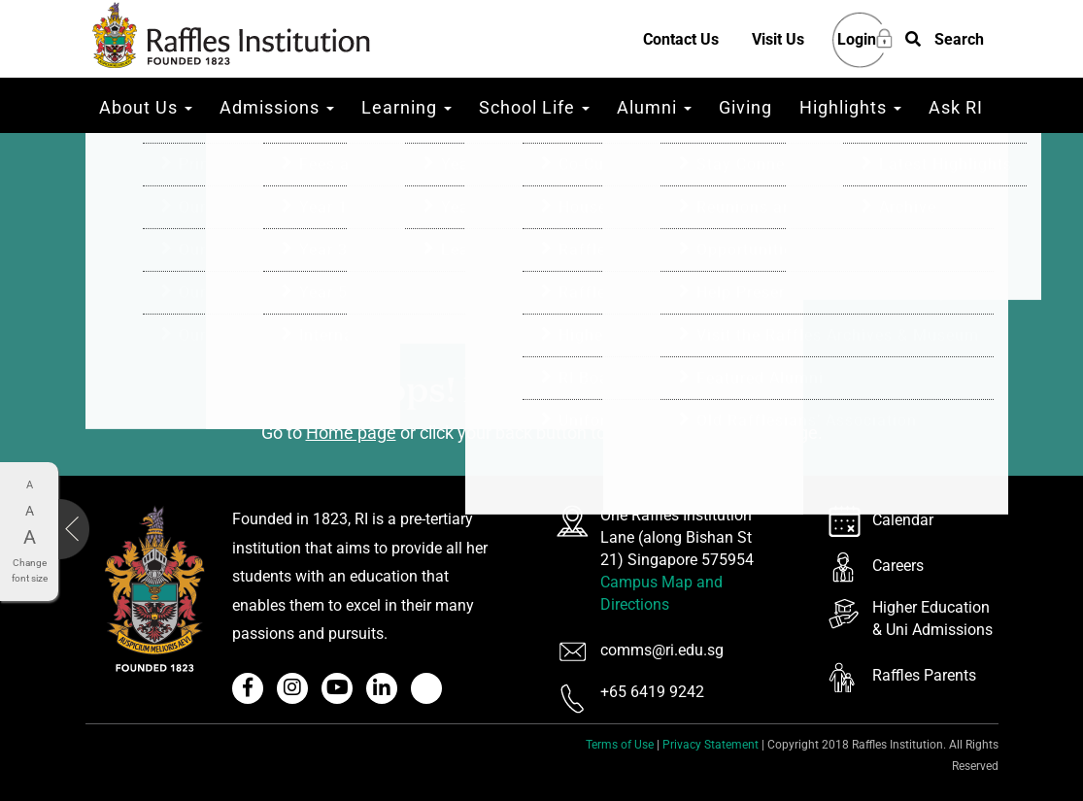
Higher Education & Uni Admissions (932, 618)
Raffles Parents (924, 675)
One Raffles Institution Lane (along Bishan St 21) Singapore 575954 (677, 537)
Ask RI (956, 107)
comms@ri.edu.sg (662, 650)
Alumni (654, 107)
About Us (145, 107)
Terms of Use (620, 744)
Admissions (277, 107)
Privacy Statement (710, 744)
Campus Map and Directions (661, 593)
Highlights (850, 107)
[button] (944, 40)
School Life (534, 107)
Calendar (902, 520)
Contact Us (681, 39)
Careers (898, 565)
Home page (351, 432)
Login (856, 40)
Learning (406, 107)
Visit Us (778, 39)
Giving (745, 107)
